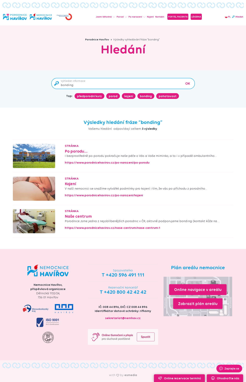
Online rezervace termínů (179, 378)
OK (187, 83)
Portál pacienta (178, 16)
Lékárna (196, 16)
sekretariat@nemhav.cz (123, 318)
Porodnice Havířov (98, 39)
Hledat (237, 16)
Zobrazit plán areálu (198, 303)
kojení (128, 96)
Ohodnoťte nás (225, 378)
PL (228, 16)
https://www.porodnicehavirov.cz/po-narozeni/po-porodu (107, 162)
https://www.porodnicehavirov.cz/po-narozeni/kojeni (104, 195)
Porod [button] (122, 16)
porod (113, 96)
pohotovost (167, 96)
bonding (146, 96)
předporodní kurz (89, 96)
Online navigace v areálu (198, 289)
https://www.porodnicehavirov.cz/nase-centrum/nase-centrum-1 (112, 228)
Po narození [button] (137, 16)
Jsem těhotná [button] (105, 16)
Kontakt (159, 16)
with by (123, 375)
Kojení (150, 16)
